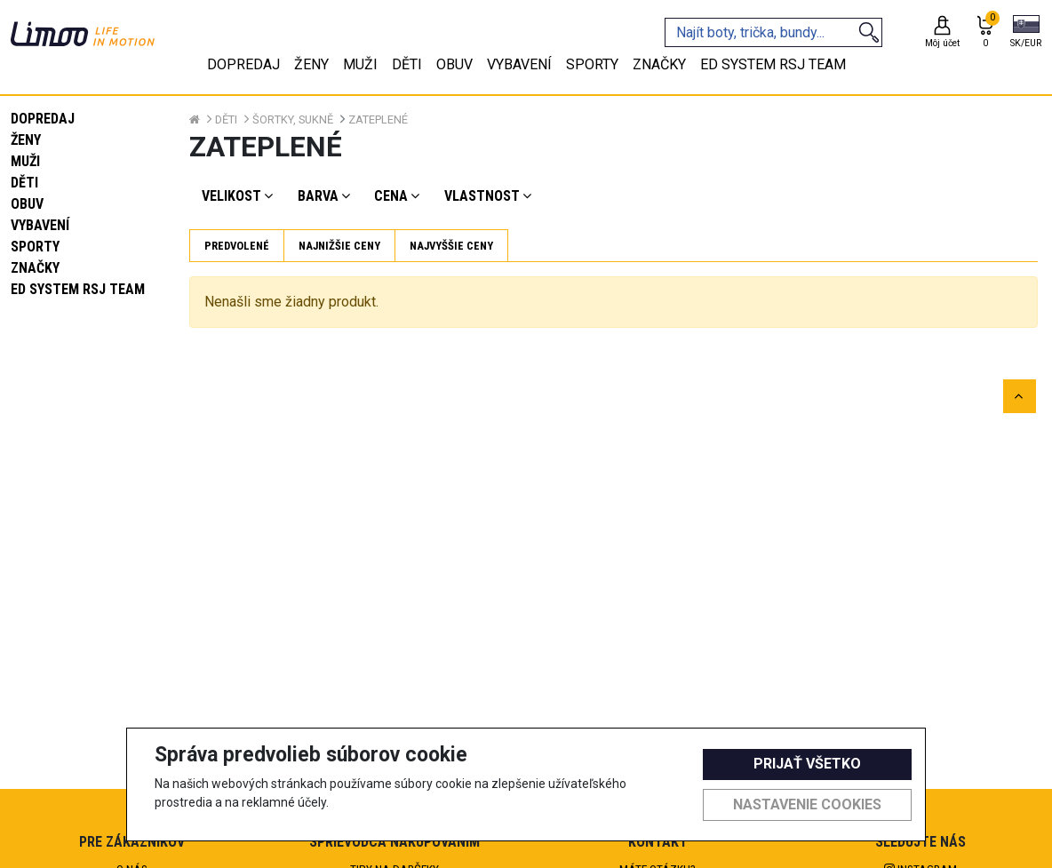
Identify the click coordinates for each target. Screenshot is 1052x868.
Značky (35, 267)
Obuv (27, 203)
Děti (24, 182)
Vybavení (40, 225)
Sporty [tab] (592, 64)
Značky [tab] (659, 64)
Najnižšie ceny (339, 245)
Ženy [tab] (311, 64)
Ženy (26, 139)
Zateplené (378, 119)
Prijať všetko (807, 763)
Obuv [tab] (454, 64)
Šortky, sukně (292, 119)
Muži (25, 161)
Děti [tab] (407, 64)
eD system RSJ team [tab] (773, 64)
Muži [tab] (360, 64)
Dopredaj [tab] (243, 64)
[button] (1025, 33)
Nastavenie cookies (807, 804)
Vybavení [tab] (519, 64)
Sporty (35, 246)
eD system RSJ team (78, 289)
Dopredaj (43, 118)
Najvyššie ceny (451, 245)
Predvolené (236, 245)
